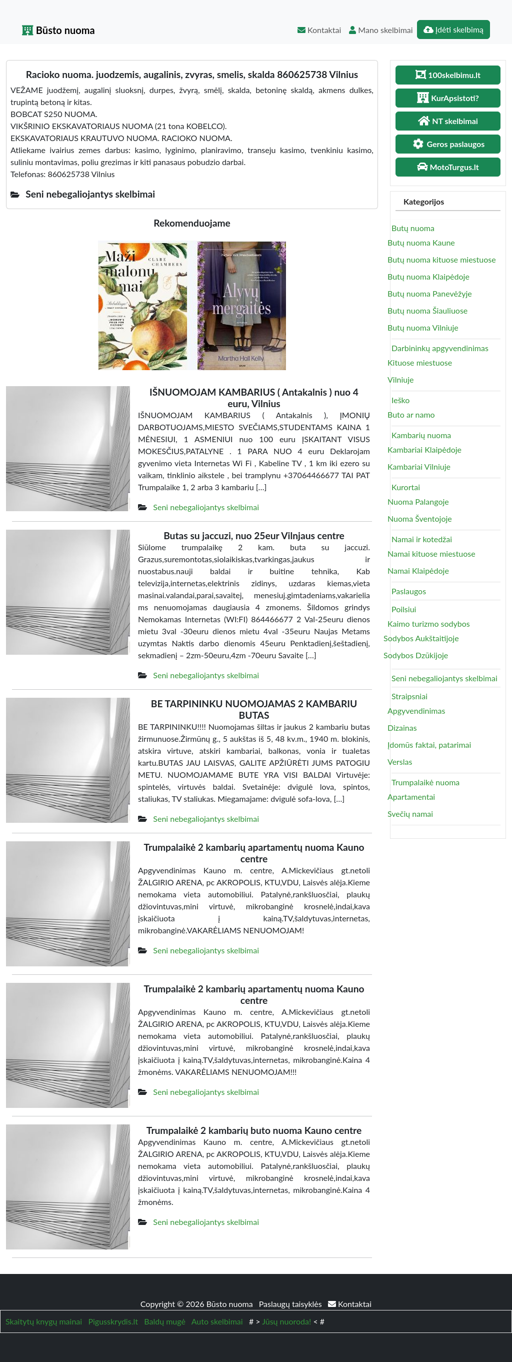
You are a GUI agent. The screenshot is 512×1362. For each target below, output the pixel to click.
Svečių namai (410, 813)
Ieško (401, 400)
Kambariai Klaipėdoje (425, 449)
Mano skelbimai (380, 30)
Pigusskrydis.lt (113, 1321)
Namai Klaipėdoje (418, 570)
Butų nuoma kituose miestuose (442, 259)
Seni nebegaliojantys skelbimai (206, 507)
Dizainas (402, 727)
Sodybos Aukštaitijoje (421, 638)
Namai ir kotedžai (422, 539)
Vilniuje (401, 379)
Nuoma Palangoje (418, 501)
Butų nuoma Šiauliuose (428, 310)
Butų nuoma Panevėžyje (430, 293)
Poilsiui (404, 609)
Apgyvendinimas (416, 710)
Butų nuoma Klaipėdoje (429, 276)
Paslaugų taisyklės (291, 1303)
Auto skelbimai (217, 1321)
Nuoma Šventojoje (420, 518)
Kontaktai (319, 30)
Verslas (400, 761)
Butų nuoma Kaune (421, 242)
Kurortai (406, 487)
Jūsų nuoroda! (286, 1321)
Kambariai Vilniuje (419, 466)
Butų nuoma (413, 228)
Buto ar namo (411, 414)
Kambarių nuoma (421, 435)
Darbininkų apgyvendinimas (440, 348)
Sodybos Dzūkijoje (416, 655)
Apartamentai (411, 796)
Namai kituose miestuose (432, 553)
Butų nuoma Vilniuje (423, 327)
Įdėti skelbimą (454, 29)
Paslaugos (409, 591)
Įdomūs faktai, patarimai (429, 744)
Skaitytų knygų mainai (44, 1321)
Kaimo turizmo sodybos (429, 623)
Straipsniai (410, 696)
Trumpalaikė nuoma (426, 782)
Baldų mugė (165, 1321)
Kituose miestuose (420, 362)
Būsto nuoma (58, 30)
